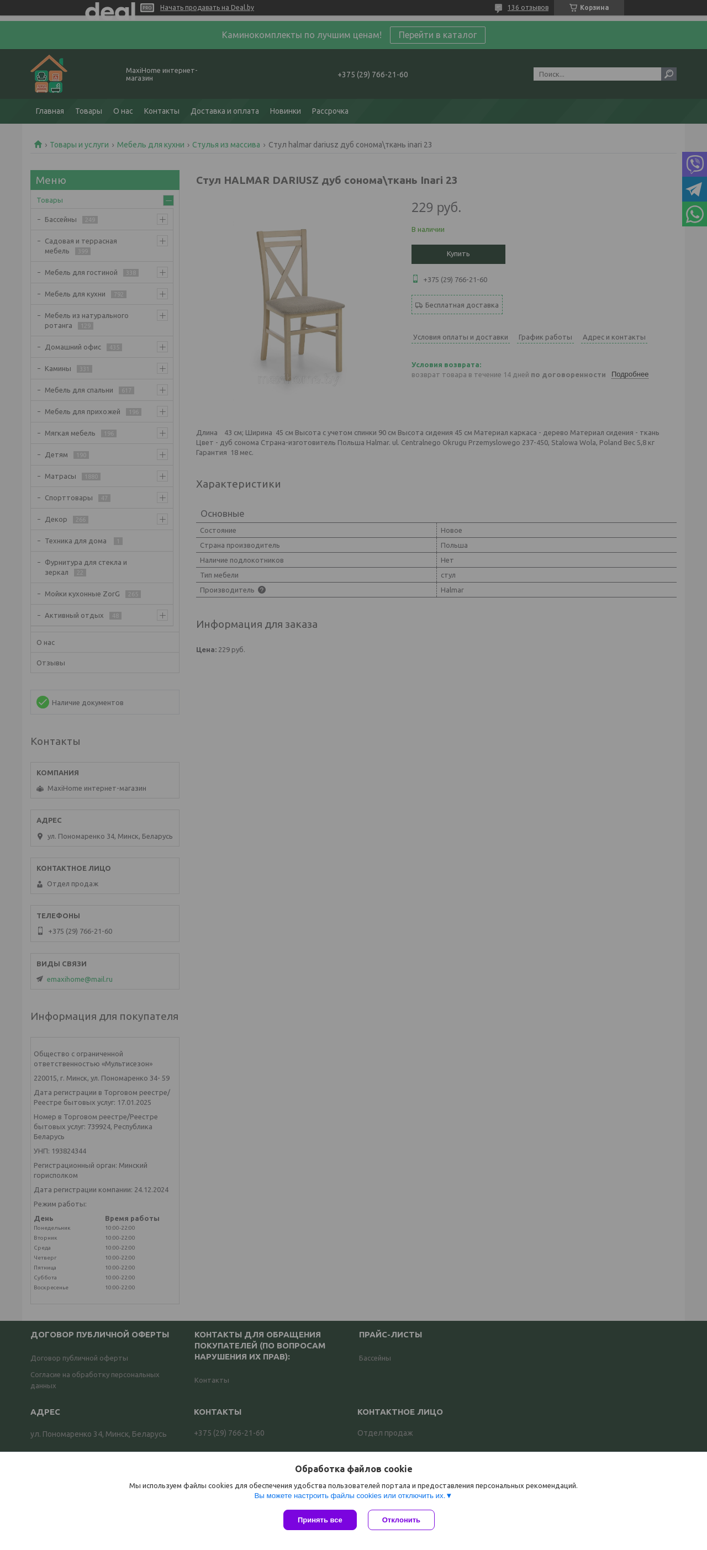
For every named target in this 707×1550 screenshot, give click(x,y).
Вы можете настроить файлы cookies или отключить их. (349, 1495)
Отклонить (401, 1520)
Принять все (320, 1520)
